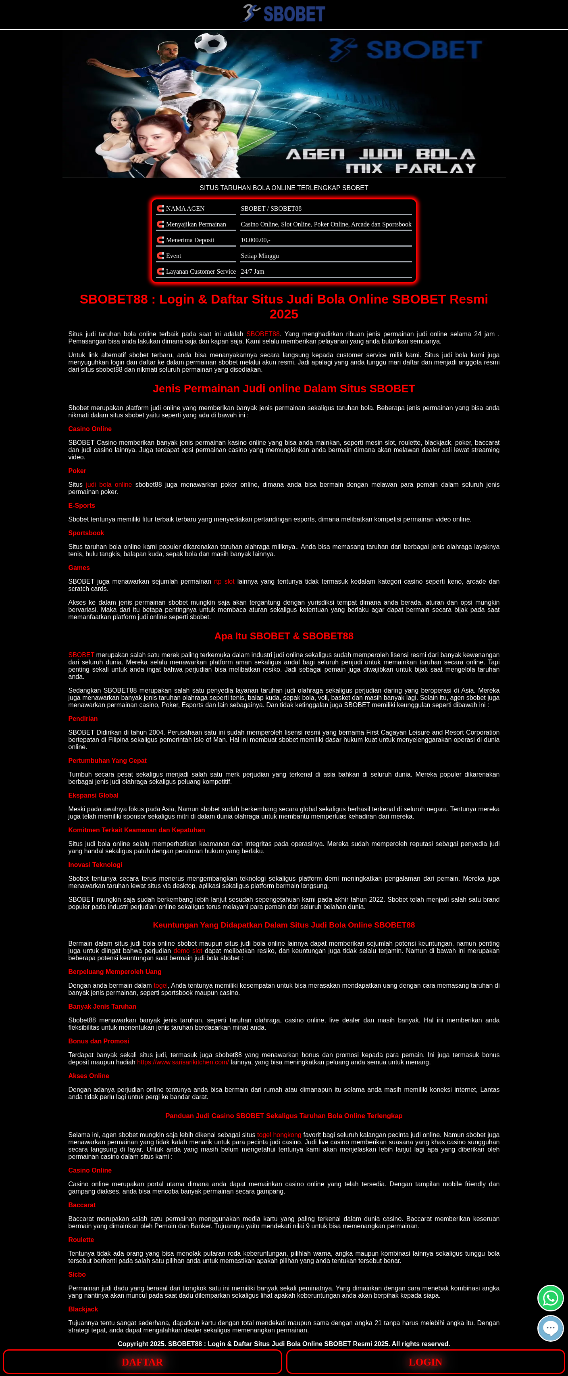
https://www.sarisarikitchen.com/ (183, 1062)
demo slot (188, 950)
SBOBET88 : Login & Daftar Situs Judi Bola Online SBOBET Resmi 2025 (278, 1343)
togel (161, 985)
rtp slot (224, 581)
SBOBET (82, 654)
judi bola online (109, 484)
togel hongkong (279, 1134)
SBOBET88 (263, 334)
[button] (551, 1328)
